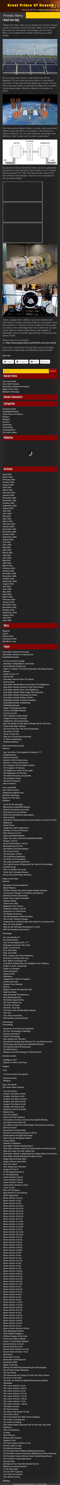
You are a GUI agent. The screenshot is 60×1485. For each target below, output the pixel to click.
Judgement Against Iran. (13, 793)
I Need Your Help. (10, 903)
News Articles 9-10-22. (13, 1315)
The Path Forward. (11, 1406)
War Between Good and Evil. (15, 1018)
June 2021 (7, 558)
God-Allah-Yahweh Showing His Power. (20, 695)
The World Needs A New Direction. (18, 916)
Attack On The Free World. (14, 1109)
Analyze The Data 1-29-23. (14, 1094)
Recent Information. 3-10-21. (15, 843)
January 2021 (8, 571)
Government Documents (13, 746)
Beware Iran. (8, 1112)
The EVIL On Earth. (11, 1005)
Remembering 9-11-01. (13, 846)
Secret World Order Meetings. (16, 1370)
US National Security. (12, 1448)
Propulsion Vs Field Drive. (14, 911)
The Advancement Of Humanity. (17, 1047)
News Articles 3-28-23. (13, 1250)
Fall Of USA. (8, 677)
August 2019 (8, 615)
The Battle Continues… (13, 914)
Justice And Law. (10, 982)
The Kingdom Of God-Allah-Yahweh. (19, 765)
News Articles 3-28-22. (13, 1247)
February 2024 (9, 493)
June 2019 (7, 620)
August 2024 (8, 485)
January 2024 (8, 495)
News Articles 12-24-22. (13, 1234)
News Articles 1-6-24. (12, 1203)
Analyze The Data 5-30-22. (14, 1102)
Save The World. (10, 1085)
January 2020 (8, 602)
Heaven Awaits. (10, 901)
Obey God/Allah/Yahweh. (14, 836)
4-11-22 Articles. (10, 1091)
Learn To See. (9, 1188)
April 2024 (7, 487)
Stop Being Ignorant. (12, 997)
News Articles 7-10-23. (13, 1302)
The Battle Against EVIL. (13, 1000)
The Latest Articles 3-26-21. (15, 1388)
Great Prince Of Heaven (30, 5)
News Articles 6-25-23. (13, 1289)
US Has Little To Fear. (12, 1446)
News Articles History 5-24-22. (16, 1328)
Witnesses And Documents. (15, 1466)
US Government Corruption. (16, 1074)
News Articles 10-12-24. (13, 1206)
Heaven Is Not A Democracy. (15, 760)
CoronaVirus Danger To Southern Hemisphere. (23, 893)
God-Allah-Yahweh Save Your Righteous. (21, 690)
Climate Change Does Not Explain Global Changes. (25, 890)
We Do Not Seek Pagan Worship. (17, 875)
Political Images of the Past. (15, 1336)
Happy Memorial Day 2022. (15, 1159)
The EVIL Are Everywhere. (14, 859)
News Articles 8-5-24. (12, 1313)
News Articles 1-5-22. (12, 1201)
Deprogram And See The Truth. (16, 945)
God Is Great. (9, 682)
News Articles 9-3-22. (12, 1326)
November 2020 (9, 576)
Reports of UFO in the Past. (15, 1062)
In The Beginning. (11, 1175)
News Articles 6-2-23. (12, 1287)
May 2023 (7, 516)
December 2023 (9, 498)
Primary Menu (13, 15)
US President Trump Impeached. (17, 1459)
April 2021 (7, 563)
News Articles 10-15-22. (13, 1211)
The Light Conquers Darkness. (16, 862)
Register (6, 631)
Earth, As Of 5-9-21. (11, 948)
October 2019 (8, 610)
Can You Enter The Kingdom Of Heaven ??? (22, 752)
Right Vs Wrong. (10, 1365)
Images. (6, 1066)
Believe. (6, 671)
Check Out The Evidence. (14, 1117)
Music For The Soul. (11, 798)
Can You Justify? (10, 1115)
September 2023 (10, 506)
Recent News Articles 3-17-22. (16, 1349)
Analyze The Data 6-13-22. (14, 1104)
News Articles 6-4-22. (12, 1297)
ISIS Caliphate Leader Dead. (15, 716)
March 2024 (8, 490)
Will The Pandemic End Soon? (16, 929)
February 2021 (9, 568)
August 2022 (8, 540)
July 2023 (7, 511)
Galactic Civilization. (12, 1143)
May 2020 (7, 592)
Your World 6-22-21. (11, 1477)
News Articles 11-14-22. (13, 1221)
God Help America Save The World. (18, 679)
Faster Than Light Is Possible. (16, 898)
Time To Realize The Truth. (14, 870)
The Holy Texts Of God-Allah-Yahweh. (19, 1010)
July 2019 (7, 618)
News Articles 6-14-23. (13, 1281)
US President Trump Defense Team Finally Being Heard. (27, 1456)
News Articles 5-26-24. (13, 1274)
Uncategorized (9, 430)
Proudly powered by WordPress (24, 1484)
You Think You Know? (12, 1474)
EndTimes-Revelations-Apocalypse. (18, 815)
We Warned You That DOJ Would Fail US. (21, 1464)
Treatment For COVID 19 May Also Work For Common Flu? (28, 922)
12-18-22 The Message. (13, 804)
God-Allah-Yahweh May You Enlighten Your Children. (26, 963)
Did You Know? (10, 1128)
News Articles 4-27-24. (13, 1261)
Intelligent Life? (10, 1060)
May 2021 (7, 560)
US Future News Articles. (13, 1087)
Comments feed (9, 639)
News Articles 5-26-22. (13, 1271)
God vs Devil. (9, 817)
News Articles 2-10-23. (13, 1240)
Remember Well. (10, 1362)
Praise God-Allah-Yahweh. (14, 1339)
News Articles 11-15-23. (13, 1224)
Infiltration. (8, 976)
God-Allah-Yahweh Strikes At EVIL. (18, 697)
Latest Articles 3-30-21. (13, 1180)
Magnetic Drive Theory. (13, 906)
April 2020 (7, 594)
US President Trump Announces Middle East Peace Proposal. (30, 1453)
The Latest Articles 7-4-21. (14, 1401)
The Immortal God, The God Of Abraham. (21, 729)
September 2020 (10, 581)
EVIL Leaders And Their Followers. (18, 956)
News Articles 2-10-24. (13, 1242)
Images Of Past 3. (11, 1169)
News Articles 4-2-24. (12, 1258)
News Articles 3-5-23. (12, 1253)
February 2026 (9, 480)
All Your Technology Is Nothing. (17, 1031)
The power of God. (11, 731)
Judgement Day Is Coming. (15, 718)
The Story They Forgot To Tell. (16, 1412)
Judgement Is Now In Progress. (17, 979)
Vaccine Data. (9, 1461)
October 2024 (8, 482)
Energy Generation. (11, 1034)
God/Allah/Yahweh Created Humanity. (19, 700)
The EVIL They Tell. (11, 1008)
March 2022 (8, 553)
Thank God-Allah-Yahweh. (14, 726)
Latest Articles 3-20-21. (13, 1177)
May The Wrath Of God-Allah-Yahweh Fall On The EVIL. (27, 724)
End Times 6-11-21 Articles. (15, 812)
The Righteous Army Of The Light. (18, 770)
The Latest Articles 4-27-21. (15, 1393)
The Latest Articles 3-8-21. (14, 1391)
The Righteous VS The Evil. (15, 773)
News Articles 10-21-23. (13, 1216)
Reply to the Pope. (11, 389)
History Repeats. (10, 971)
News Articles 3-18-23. (13, 1245)
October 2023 (8, 503)
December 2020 (9, 573)
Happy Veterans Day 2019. (14, 1161)
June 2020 (7, 589)
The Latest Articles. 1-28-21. (15, 1404)
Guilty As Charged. (11, 969)
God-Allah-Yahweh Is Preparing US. (18, 654)
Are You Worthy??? (11, 937)
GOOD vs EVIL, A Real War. (15, 966)
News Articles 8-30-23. (13, 1307)
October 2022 (8, 534)
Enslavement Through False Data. (18, 1135)
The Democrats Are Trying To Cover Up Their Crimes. (26, 1375)
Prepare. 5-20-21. (10, 841)
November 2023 (9, 500)
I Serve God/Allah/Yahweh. (14, 711)
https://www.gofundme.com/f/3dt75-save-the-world (31, 343)
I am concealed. (9, 381)
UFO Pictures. (9, 1435)
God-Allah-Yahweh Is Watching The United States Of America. (30, 1154)
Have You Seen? (10, 1164)
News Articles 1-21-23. (13, 1198)
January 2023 (8, 526)
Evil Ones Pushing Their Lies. (16, 958)
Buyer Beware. (9, 888)
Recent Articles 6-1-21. (13, 1347)
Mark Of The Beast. (11, 1190)
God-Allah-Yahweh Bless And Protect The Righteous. (26, 684)
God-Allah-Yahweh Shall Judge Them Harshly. (23, 692)
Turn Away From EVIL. (13, 1016)
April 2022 (7, 550)
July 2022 (7, 542)
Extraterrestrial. (9, 409)
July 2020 (7, 586)
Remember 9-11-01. (11, 1357)
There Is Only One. (11, 734)
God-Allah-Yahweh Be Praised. (16, 387)
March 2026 (8, 477)
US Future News (10, 432)
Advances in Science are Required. (18, 1029)
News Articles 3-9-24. (12, 1255)
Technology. (8, 427)
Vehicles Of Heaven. (12, 781)
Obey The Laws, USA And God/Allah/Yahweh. (23, 838)
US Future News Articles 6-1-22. (17, 1443)
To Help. (6, 1433)
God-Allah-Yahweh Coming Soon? (18, 1146)
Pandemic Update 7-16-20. (14, 909)
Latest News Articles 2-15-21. (15, 1185)
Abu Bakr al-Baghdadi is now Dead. (18, 664)
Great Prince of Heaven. (13, 414)
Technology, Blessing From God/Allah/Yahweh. (23, 1044)
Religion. (6, 419)
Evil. (5, 1070)
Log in (5, 634)
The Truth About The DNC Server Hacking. (21, 1417)
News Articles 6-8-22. (12, 1300)
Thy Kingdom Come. (12, 778)
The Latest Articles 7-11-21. (15, 1396)
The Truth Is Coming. (12, 1422)
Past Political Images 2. (13, 1334)
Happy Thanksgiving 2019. (14, 708)
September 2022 (10, 537)
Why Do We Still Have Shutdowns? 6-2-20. (21, 927)
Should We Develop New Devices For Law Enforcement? (28, 1042)
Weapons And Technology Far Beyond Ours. (22, 1052)
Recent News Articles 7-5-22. (15, 1352)
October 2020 (8, 579)
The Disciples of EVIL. (12, 854)
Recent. (6, 987)
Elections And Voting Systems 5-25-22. (20, 1133)
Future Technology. (11, 1036)
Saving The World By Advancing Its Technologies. (25, 1367)
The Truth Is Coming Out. (14, 1420)
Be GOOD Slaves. (11, 940)
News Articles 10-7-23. (13, 1219)
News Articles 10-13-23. (13, 1208)
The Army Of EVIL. (11, 851)
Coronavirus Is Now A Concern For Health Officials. (25, 1120)
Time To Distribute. (11, 1430)
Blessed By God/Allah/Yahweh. (16, 807)
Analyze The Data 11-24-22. (15, 1099)
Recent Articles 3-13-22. (13, 1344)
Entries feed (8, 636)
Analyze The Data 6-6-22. (14, 1107)
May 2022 (7, 547)
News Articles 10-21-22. (13, 1214)
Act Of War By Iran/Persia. (14, 666)
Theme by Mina (41, 1484)
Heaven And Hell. (10, 757)
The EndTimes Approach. (14, 856)
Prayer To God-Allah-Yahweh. (16, 1341)
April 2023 (7, 519)
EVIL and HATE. (10, 953)
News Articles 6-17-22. (13, 1284)
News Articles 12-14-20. (13, 1232)
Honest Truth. (9, 974)
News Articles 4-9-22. (12, 1263)
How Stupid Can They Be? (14, 1039)
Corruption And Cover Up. (14, 1122)
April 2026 (7, 474)
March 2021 (8, 566)
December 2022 (9, 529)
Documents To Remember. (14, 1130)
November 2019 (9, 607)
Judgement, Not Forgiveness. (16, 721)
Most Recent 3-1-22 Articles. (15, 1193)
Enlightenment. (10, 755)
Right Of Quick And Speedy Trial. (17, 989)
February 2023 (9, 524)
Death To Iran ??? (11, 674)
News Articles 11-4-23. (13, 1229)
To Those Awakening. (12, 739)
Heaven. (6, 417)
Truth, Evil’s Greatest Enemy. (15, 872)
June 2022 (7, 545)
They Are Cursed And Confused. (17, 737)
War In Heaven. (9, 784)
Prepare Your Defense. (13, 984)
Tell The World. (9, 1373)
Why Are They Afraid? (12, 924)
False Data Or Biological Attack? (17, 1138)
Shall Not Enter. (10, 992)
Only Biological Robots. (13, 1331)
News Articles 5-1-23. (12, 1268)
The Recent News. (11, 1409)
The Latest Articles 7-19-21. (15, 1399)
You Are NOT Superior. (13, 1472)
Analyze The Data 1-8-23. (14, 1096)
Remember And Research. (14, 1360)
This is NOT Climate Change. (15, 919)
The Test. (7, 1013)
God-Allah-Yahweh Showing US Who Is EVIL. (22, 1156)
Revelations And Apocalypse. (16, 849)
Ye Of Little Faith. (10, 1469)
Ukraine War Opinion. (12, 1438)
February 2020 (9, 599)
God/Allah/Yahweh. (11, 412)
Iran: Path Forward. (11, 384)
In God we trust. (10, 713)
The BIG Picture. (10, 1049)
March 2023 (8, 521)
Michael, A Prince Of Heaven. (15, 763)
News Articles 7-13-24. (13, 1305)
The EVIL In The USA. (12, 1378)
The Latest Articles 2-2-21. (14, 1386)
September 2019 (10, 613)
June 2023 (7, 513)
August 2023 (8, 508)
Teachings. (7, 425)
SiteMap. (6, 1481)
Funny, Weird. (9, 1141)
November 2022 (9, 532)
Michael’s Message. (11, 392)
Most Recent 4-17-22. (12, 833)
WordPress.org (9, 641)
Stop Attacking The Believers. (16, 995)
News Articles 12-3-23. (13, 1237)
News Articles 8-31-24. (13, 1310)
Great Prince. (9, 825)
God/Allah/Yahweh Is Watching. (17, 703)
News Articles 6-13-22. (13, 1279)
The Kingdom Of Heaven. (14, 768)
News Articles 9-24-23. (13, 1323)
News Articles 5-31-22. (13, 1276)
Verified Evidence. (11, 742)
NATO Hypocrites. (11, 1195)
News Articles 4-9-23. (12, 1266)
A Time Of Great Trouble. (14, 661)
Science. (6, 422)
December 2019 (9, 605)
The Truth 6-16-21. (11, 1414)
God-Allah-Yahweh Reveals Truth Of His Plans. (23, 687)
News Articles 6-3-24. (12, 1294)
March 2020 (8, 597)
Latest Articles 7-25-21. (13, 1182)
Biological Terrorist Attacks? (15, 885)
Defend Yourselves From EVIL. (16, 810)
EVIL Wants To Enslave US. (15, 961)
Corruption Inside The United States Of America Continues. (29, 1125)
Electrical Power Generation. (15, 896)
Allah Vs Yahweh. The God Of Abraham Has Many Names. (28, 669)
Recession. (8, 1354)
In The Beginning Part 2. (13, 1172)
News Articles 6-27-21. (13, 1292)
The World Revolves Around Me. (17, 776)
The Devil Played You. (12, 1002)
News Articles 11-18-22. (13, 1227)
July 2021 (7, 555)
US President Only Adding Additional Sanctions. (24, 1451)
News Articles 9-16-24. (13, 1318)
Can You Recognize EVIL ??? (16, 943)
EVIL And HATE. (10, 950)
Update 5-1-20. (9, 1440)
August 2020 (8, 584)
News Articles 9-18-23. (13, 1320)
